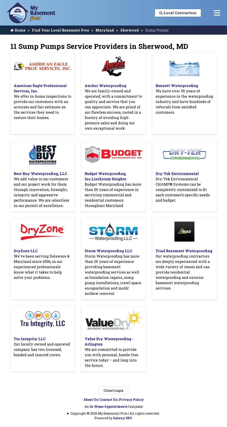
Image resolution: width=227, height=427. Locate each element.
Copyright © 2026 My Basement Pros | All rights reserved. (115, 413)
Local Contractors (177, 12)
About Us (90, 399)
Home (17, 30)
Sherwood (129, 30)
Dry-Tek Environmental (177, 173)
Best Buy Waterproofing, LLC (40, 173)
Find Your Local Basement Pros (60, 30)
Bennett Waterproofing (177, 85)
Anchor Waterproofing (105, 85)
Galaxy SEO (122, 418)
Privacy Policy (131, 399)
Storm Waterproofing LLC (108, 250)
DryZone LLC (26, 250)
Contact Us (108, 399)
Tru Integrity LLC (30, 338)
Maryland (105, 30)
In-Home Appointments (108, 406)
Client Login (113, 390)
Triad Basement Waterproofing (184, 250)
